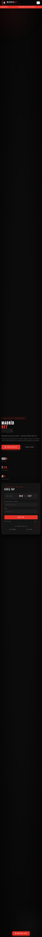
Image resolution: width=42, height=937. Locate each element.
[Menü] (38, 2)
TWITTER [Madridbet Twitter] (30, 529)
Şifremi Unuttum (7, 521)
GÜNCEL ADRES (29, 447)
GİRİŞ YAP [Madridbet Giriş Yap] (21, 517)
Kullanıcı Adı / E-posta (11, 501)
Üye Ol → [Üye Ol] (36, 521)
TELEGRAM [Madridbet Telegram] (12, 529)
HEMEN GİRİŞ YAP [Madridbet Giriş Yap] (11, 447)
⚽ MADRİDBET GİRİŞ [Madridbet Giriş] (21, 933)
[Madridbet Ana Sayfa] (11, 3)
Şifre (5, 508)
